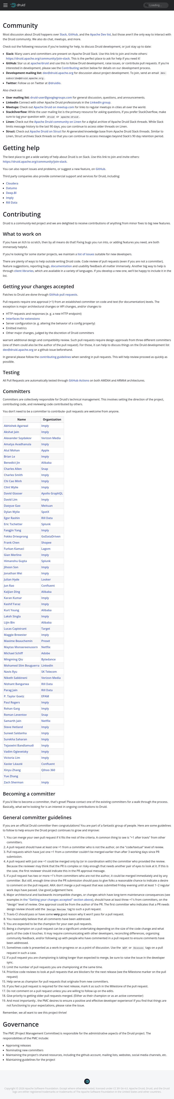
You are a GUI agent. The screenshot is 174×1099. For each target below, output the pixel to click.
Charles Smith (13, 475)
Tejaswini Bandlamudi (19, 745)
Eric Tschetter (13, 524)
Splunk (46, 524)
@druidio (54, 83)
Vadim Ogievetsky (16, 752)
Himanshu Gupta (15, 561)
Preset (45, 641)
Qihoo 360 (48, 770)
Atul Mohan (12, 450)
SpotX (45, 512)
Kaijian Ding (12, 592)
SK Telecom (49, 672)
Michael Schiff (13, 653)
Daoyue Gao (12, 506)
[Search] (156, 5)
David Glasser (13, 493)
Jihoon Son (11, 567)
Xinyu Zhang (12, 770)
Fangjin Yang (12, 530)
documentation (61, 266)
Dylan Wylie (12, 512)
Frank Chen (11, 542)
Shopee (46, 542)
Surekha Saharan (15, 739)
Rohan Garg (12, 708)
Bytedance (48, 659)
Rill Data (11, 202)
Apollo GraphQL (52, 493)
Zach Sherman (13, 782)
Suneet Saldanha (15, 733)
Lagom (46, 549)
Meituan (47, 506)
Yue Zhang (11, 776)
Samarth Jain (12, 721)
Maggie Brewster (15, 635)
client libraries (23, 271)
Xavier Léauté (13, 764)
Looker (46, 579)
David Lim (10, 499)
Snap (44, 469)
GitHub (73, 34)
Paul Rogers (12, 702)
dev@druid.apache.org (58, 73)
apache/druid (39, 63)
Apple (45, 450)
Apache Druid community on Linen (57, 122)
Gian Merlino (12, 555)
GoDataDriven (51, 536)
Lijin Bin (9, 622)
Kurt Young (11, 610)
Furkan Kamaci (14, 549)
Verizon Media (51, 438)
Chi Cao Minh (13, 481)
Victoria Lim (12, 758)
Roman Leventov (15, 715)
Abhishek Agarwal (16, 426)
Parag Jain (10, 690)
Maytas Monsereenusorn (21, 647)
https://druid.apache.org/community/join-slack (38, 58)
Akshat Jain (11, 432)
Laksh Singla (12, 616)
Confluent (48, 586)
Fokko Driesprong (16, 536)
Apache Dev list (100, 34)
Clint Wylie (11, 487)
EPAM (45, 696)
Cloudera (12, 183)
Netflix (46, 647)
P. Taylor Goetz (14, 696)
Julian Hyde (11, 579)
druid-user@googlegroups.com (51, 97)
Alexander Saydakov (17, 438)
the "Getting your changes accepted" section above (57, 900)
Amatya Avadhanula (17, 444)
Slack (63, 34)
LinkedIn (47, 665)
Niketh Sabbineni (15, 678)
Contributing (70, 68)
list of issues (86, 254)
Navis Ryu (10, 672)
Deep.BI (11, 193)
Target (45, 629)
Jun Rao (9, 586)
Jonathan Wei (13, 573)
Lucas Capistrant (15, 629)
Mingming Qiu (13, 659)
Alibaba (46, 463)
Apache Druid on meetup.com (54, 107)
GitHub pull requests (63, 294)
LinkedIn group (100, 102)
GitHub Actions (79, 380)
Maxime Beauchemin (18, 641)
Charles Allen (13, 469)
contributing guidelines (55, 357)
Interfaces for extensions (23, 319)
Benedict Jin (12, 463)
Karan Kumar (13, 598)
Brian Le (9, 456)
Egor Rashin (12, 518)
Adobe (45, 653)
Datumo (11, 188)
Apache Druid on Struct (45, 131)
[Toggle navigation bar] (5, 5)
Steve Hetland (13, 727)
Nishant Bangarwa (16, 684)
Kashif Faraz (12, 604)
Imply (10, 198)
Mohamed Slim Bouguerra (21, 665)
